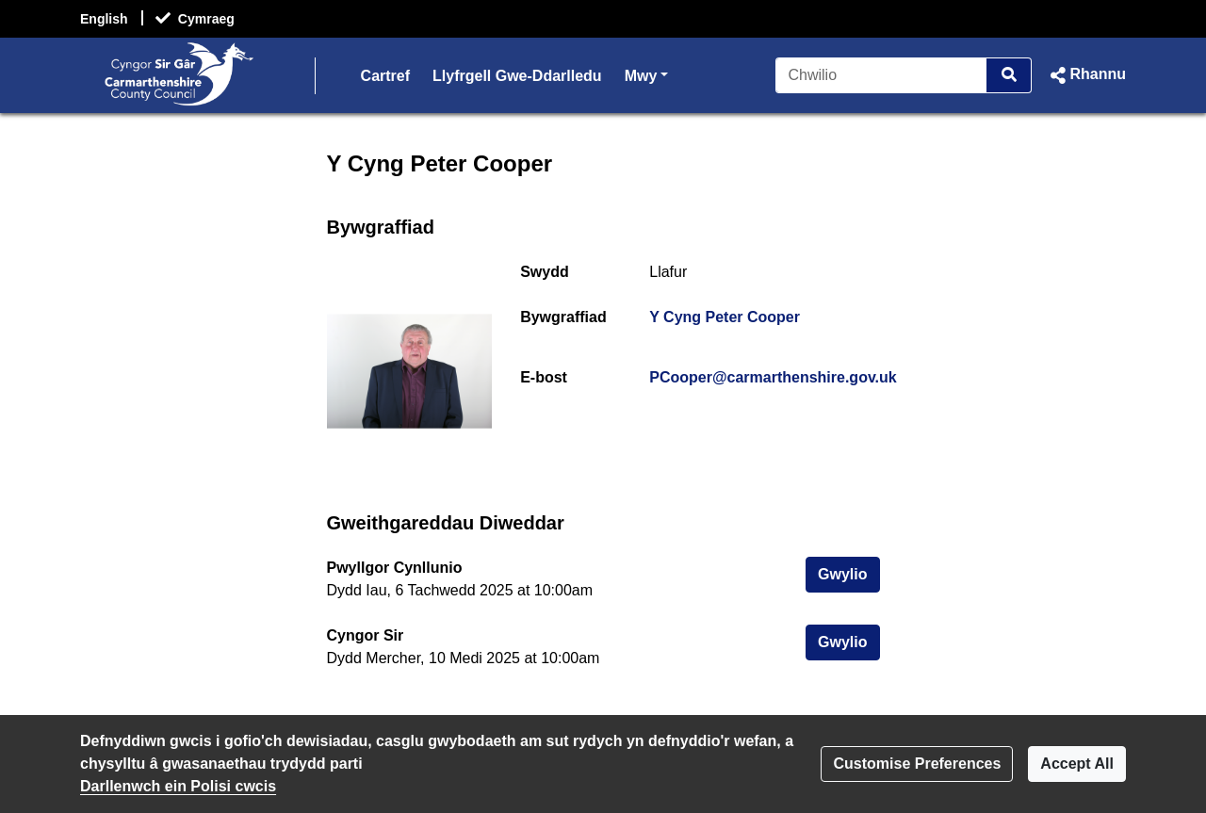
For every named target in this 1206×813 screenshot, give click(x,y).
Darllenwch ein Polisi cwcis (178, 786)
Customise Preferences (917, 764)
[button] (1086, 75)
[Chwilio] (881, 75)
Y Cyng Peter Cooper (724, 317)
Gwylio (848, 572)
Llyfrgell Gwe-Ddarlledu (517, 76)
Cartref (385, 76)
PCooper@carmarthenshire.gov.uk (772, 377)
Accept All (1077, 764)
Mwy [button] (647, 74)
